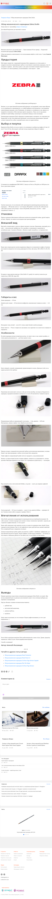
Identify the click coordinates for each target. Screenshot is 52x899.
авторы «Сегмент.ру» (21, 26)
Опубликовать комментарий (26, 698)
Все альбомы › (46, 707)
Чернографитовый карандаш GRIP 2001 (26, 832)
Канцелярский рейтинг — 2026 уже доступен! (26, 7)
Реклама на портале (5, 853)
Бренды (28, 855)
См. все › (49, 784)
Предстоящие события (19, 867)
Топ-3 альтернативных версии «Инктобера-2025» (13, 765)
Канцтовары (29, 859)
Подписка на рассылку (6, 857)
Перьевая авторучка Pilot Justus (10, 728)
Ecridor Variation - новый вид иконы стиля (11, 770)
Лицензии (29, 857)
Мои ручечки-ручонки (32, 728)
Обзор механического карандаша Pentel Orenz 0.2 (17, 658)
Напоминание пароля (6, 859)
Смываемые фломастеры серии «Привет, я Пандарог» (14, 793)
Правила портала (5, 855)
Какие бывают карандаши (7, 760)
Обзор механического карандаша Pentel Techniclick (18, 655)
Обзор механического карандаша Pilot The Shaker (17, 663)
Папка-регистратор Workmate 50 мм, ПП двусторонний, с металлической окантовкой (21, 791)
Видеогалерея (4, 869)
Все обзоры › (46, 739)
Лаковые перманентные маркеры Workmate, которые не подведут (17, 796)
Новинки (16, 857)
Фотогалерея (4, 867)
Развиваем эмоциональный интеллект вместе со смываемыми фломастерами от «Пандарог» (23, 786)
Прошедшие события (19, 869)
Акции (15, 859)
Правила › (48, 679)
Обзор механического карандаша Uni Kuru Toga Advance (19, 665)
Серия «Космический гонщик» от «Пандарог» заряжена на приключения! (18, 789)
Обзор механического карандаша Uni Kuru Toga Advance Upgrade (22, 660)
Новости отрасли (18, 855)
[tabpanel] (26, 822)
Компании (29, 853)
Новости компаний (18, 853)
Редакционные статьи (45, 853)
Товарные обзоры (5, 17)
